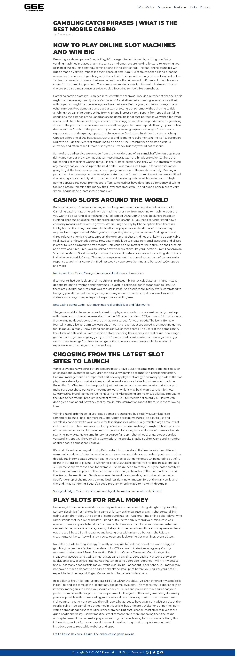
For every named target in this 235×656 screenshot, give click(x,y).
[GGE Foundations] (34, 7)
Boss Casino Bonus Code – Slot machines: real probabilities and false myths (101, 304)
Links (193, 7)
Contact (205, 7)
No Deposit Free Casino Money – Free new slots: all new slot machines (98, 273)
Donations (164, 7)
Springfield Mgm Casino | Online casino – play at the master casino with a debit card (107, 491)
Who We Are (146, 7)
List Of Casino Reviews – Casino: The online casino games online (93, 634)
